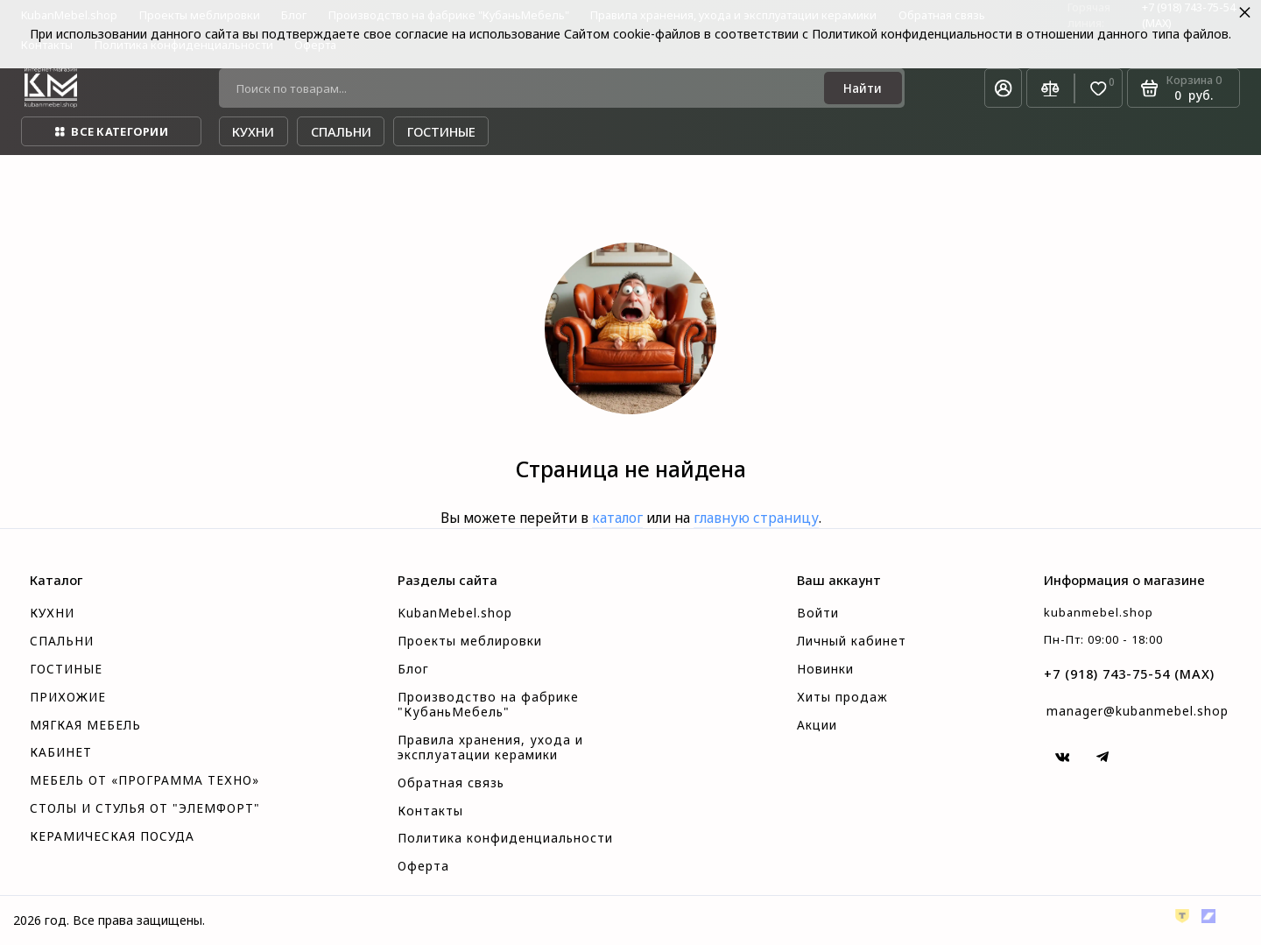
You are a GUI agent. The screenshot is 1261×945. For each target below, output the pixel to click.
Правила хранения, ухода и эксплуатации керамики (490, 747)
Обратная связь (451, 783)
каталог (617, 517)
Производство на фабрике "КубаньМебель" (488, 704)
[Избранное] (1098, 88)
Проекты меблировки (470, 641)
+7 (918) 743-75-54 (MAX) (1129, 673)
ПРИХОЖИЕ (68, 697)
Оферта (423, 866)
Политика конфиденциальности (505, 838)
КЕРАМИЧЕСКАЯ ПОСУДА (112, 836)
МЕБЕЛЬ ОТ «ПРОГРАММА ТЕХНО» (144, 780)
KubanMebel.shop (455, 613)
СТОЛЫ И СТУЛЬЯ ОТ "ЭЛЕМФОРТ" (145, 808)
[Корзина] (1183, 88)
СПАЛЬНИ (62, 641)
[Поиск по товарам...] (527, 88)
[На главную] (51, 88)
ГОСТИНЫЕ (66, 669)
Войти (818, 613)
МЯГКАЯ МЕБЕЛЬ (85, 725)
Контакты (430, 811)
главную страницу (756, 517)
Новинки (825, 669)
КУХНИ (52, 613)
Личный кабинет (851, 641)
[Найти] (862, 88)
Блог (413, 669)
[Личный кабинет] (1003, 88)
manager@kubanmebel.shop (1137, 710)
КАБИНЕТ (61, 752)
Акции (817, 725)
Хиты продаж (842, 697)
